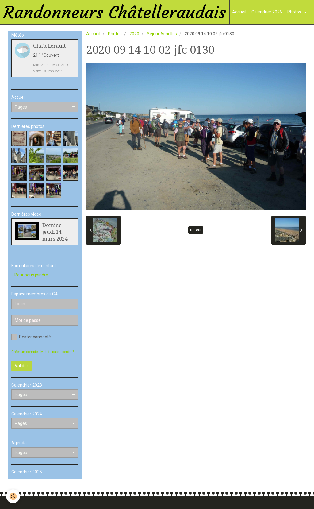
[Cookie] (13, 496)
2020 (134, 33)
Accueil (239, 12)
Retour (195, 230)
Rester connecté (31, 337)
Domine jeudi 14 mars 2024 (54, 232)
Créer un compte (24, 352)
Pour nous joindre (31, 274)
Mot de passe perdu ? (57, 352)
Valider (21, 365)
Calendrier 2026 (266, 12)
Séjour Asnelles (162, 33)
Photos (294, 12)
